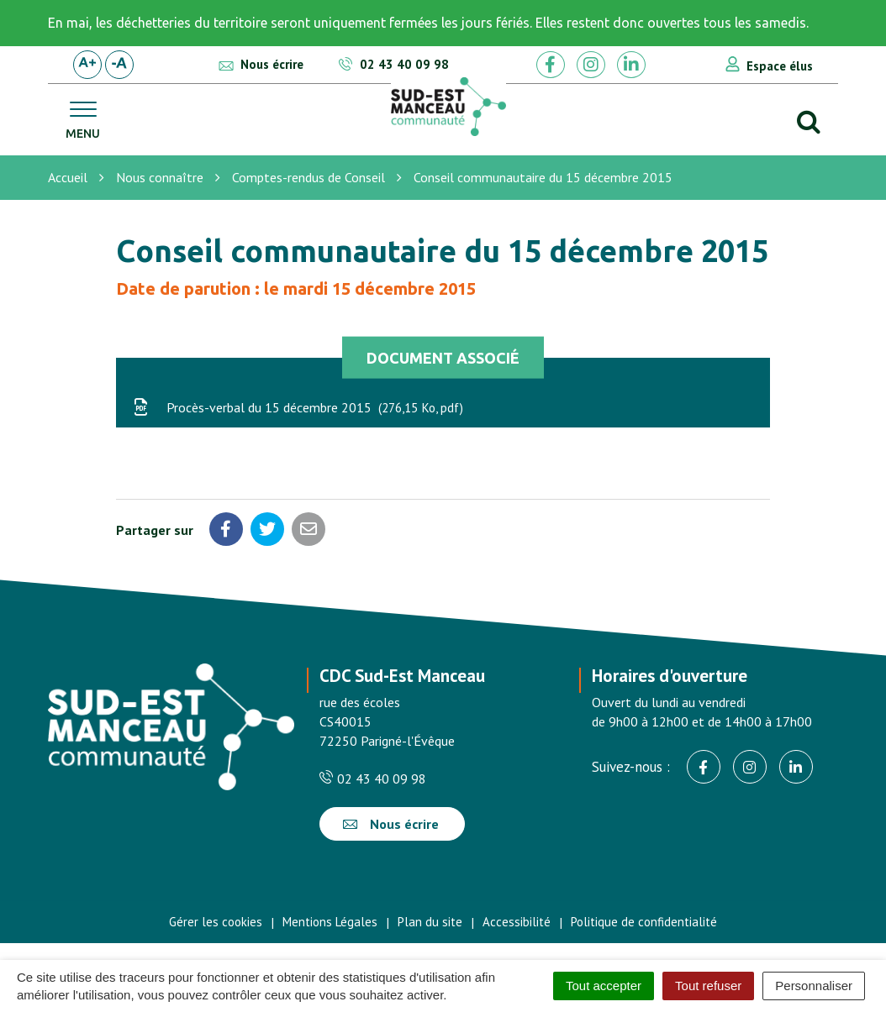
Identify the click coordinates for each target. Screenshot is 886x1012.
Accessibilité (517, 922)
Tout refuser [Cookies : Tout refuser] (708, 985)
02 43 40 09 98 (372, 778)
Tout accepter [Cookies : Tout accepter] (603, 985)
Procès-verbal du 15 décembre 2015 (298, 407)
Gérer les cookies (215, 922)
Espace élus (779, 66)
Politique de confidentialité (644, 922)
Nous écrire (391, 823)
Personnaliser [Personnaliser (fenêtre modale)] (813, 985)
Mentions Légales (329, 922)
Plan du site (430, 922)
